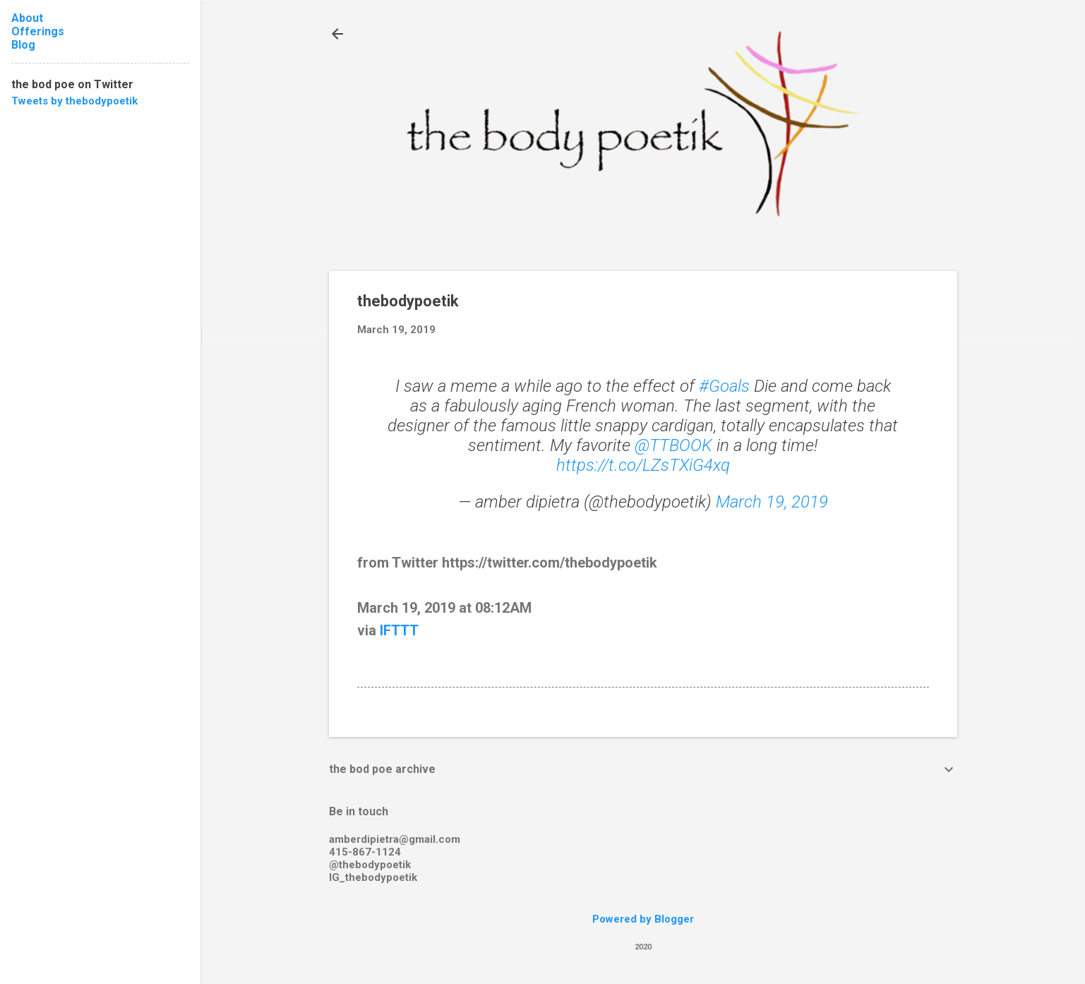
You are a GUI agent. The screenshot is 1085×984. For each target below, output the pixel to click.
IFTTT (399, 630)
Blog (23, 45)
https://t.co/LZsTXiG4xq (643, 465)
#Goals (724, 386)
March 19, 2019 (772, 502)
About (27, 18)
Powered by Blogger (643, 919)
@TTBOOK (673, 445)
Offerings (37, 31)
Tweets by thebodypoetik (74, 101)
